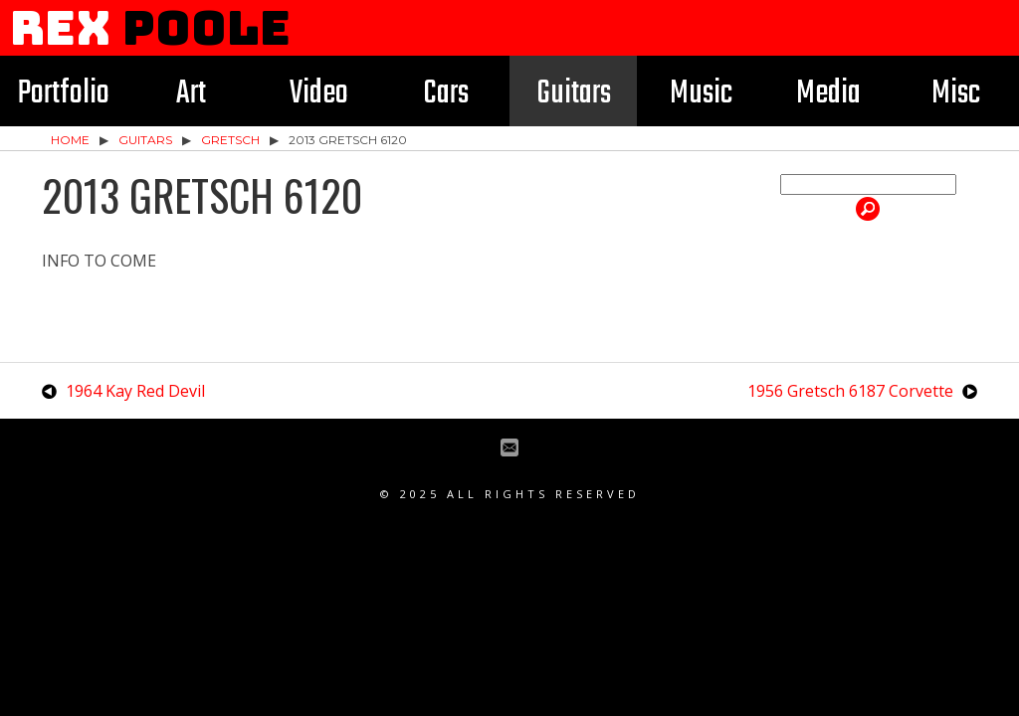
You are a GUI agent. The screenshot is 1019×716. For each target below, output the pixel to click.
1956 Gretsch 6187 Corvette (850, 391)
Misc (955, 94)
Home (70, 139)
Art (191, 94)
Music (701, 94)
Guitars (573, 94)
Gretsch (230, 139)
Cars (446, 94)
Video (319, 94)
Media (828, 94)
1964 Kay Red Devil (135, 391)
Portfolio (63, 94)
